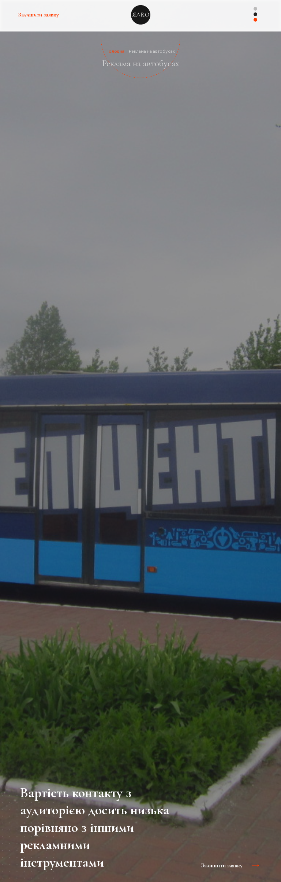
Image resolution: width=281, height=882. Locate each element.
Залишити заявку (38, 14)
